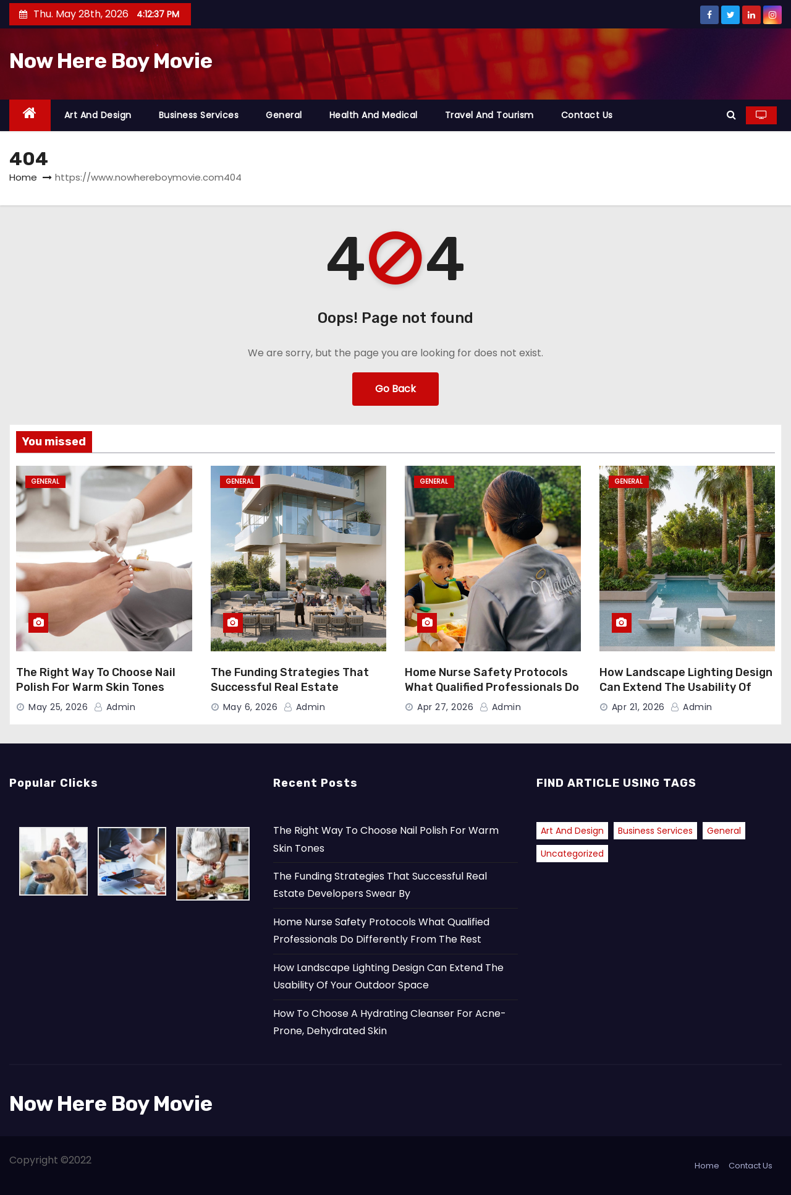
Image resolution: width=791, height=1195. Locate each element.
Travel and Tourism (489, 115)
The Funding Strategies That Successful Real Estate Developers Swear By (290, 687)
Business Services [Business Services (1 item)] (655, 831)
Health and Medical (373, 115)
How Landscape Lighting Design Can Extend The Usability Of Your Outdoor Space (685, 687)
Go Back (395, 389)
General (284, 115)
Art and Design (98, 115)
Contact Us (587, 115)
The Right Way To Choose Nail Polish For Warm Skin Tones (96, 680)
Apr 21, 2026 (638, 707)
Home (23, 177)
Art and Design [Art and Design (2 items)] (572, 831)
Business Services (199, 115)
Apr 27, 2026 (445, 707)
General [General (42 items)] (724, 831)
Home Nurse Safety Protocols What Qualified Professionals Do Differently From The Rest (492, 687)
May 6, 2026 (250, 707)
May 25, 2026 (58, 707)
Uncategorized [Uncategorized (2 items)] (572, 853)
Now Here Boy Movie (111, 61)
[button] (731, 115)
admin (115, 707)
